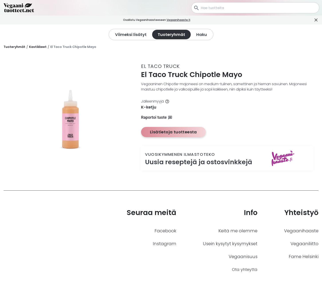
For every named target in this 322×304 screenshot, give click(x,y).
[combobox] (255, 7)
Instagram (164, 244)
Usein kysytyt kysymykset (230, 244)
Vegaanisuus (243, 256)
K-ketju (148, 107)
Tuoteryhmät (14, 47)
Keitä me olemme (237, 231)
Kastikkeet (38, 47)
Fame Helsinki (303, 256)
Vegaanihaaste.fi (184, 20)
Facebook (165, 231)
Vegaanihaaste (301, 231)
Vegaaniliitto (304, 244)
